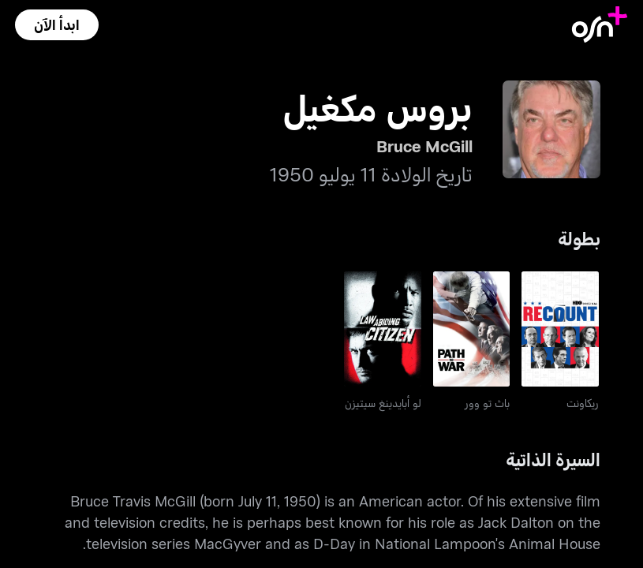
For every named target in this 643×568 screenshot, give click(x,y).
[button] (57, 24)
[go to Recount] (560, 329)
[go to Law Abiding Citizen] (382, 329)
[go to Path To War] (471, 329)
